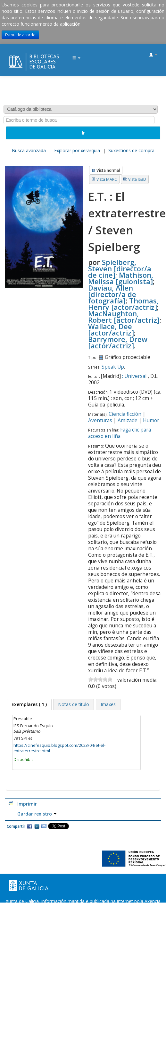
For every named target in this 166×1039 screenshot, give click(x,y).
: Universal (134, 376)
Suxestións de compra (131, 150)
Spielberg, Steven (119, 268)
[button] (76, 58)
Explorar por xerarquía (77, 150)
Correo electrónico (44, 826)
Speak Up (113, 366)
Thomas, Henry (123, 304)
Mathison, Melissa (120, 278)
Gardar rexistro (36, 814)
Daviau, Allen (112, 294)
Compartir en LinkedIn (37, 826)
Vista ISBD (137, 179)
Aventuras (100, 420)
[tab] (29, 704)
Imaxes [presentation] (108, 704)
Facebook (29, 826)
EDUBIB (11, 55)
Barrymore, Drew (117, 342)
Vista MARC (106, 179)
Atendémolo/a (144, 914)
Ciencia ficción (125, 414)
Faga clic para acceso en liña (119, 433)
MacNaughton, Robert (124, 317)
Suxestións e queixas (102, 914)
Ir (83, 132)
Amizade (127, 420)
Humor (151, 420)
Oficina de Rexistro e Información (40, 914)
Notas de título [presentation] (73, 704)
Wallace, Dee (111, 329)
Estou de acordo (20, 34)
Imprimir (27, 804)
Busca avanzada (29, 150)
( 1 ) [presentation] (29, 704)
